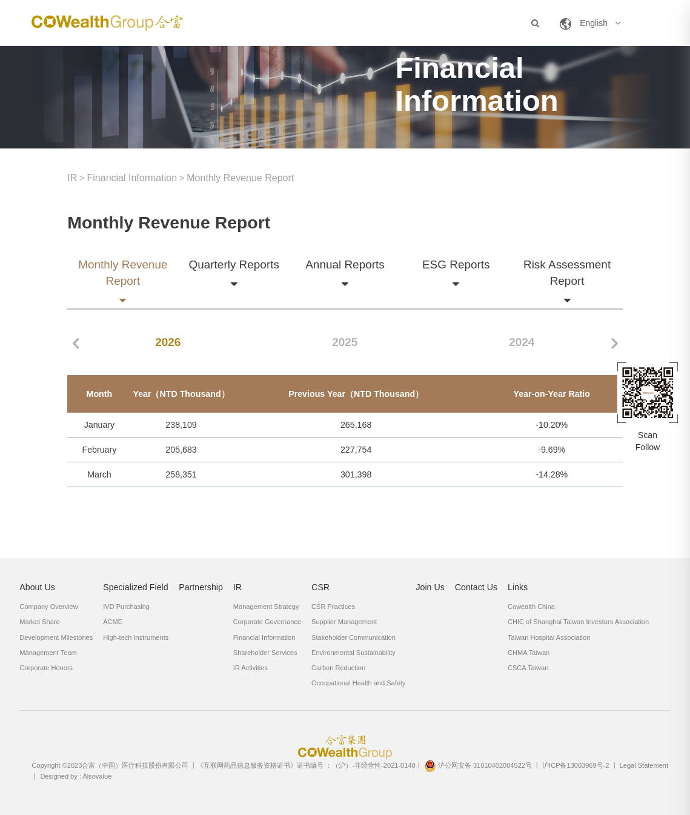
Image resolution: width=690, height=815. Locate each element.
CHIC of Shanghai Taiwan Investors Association (578, 621)
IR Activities (250, 667)
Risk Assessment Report (567, 273)
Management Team (47, 652)
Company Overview (48, 606)
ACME (112, 621)
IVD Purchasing (126, 606)
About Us (37, 587)
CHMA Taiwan (528, 652)
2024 (521, 342)
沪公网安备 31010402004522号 (478, 765)
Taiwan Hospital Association (549, 637)
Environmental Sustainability (353, 652)
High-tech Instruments (135, 637)
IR (72, 178)
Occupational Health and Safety (358, 683)
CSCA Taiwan (528, 667)
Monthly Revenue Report (240, 178)
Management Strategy (266, 606)
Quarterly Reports (233, 265)
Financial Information (132, 178)
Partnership (201, 587)
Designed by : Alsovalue (75, 776)
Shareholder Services (265, 652)
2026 (168, 342)
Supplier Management (344, 621)
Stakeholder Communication (353, 637)
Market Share (39, 621)
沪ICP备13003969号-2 (575, 765)
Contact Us (476, 587)
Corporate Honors (46, 667)
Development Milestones (56, 637)
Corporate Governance (267, 621)
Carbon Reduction (338, 667)
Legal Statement (644, 765)
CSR (320, 587)
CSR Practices (333, 606)
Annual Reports (345, 265)
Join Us (430, 587)
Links (518, 587)
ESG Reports (456, 265)
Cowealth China (531, 606)
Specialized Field (135, 587)
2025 (344, 342)
